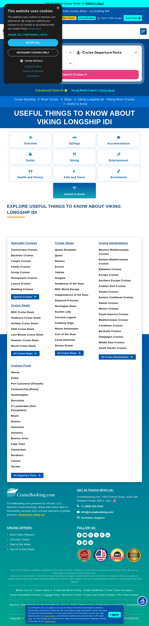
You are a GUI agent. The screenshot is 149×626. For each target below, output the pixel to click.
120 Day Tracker (20, 539)
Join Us (65, 604)
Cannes (16, 460)
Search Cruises (75, 74)
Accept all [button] (33, 42)
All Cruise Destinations (117, 356)
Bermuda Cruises (110, 331)
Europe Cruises (109, 274)
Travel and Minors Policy (68, 590)
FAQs (74, 604)
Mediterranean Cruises (113, 319)
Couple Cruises (21, 261)
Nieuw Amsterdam (66, 328)
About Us (14, 604)
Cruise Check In (43, 590)
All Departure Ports (27, 475)
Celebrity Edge (64, 323)
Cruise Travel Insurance (118, 590)
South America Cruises (113, 314)
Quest (58, 255)
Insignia (60, 277)
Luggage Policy (51, 595)
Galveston (17, 427)
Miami (15, 415)
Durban (16, 466)
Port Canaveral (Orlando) (27, 383)
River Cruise (49, 99)
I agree (114, 614)
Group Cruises (20, 272)
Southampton (19, 394)
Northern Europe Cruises (115, 280)
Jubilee (59, 272)
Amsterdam (18, 449)
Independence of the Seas (71, 294)
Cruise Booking (25, 99)
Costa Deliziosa (65, 339)
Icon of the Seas (65, 334)
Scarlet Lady (63, 311)
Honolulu (17, 432)
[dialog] (33, 44)
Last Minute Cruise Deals (27, 334)
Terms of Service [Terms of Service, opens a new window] (33, 71)
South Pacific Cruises (113, 348)
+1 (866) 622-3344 (90, 506)
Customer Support (91, 517)
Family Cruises (20, 266)
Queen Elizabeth (65, 249)
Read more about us (32, 514)
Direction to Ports (72, 595)
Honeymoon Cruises (24, 277)
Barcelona (17, 400)
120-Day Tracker (67, 18)
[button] (33, 35)
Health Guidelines (93, 590)
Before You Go (24, 590)
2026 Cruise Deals (22, 329)
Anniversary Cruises (24, 249)
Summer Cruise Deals (25, 340)
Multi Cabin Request (22, 534)
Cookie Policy (103, 604)
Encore (59, 266)
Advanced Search (51, 90)
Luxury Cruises (21, 283)
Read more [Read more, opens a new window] (35, 28)
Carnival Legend (65, 317)
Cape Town (18, 444)
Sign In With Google (111, 18)
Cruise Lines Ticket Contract (99, 595)
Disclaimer (133, 604)
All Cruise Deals (25, 353)
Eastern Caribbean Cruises (116, 297)
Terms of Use (86, 604)
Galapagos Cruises (111, 336)
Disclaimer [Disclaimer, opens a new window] (33, 76)
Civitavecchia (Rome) (25, 389)
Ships (68, 99)
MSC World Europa (67, 289)
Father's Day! (95, 3)
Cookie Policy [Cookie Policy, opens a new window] (33, 66)
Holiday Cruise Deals (24, 323)
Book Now (131, 18)
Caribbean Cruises (111, 325)
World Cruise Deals (23, 345)
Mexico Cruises (109, 308)
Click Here (107, 90)
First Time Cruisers (127, 595)
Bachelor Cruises (22, 255)
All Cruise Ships (69, 353)
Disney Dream (64, 345)
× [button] (57, 8)
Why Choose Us (30, 604)
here (30, 619)
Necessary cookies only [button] (33, 52)
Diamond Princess (66, 300)
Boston (15, 421)
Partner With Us (50, 604)
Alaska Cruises (108, 291)
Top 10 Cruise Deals (22, 549)
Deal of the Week (20, 544)
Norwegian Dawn (66, 306)
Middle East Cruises (112, 342)
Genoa (15, 372)
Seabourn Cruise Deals (26, 317)
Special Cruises (25, 296)
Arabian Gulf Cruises (112, 286)
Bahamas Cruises (110, 269)
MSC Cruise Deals (22, 312)
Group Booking (86, 18)
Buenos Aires (19, 438)
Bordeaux (17, 455)
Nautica (60, 261)
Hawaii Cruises (108, 303)
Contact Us (119, 604)
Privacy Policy (49, 616)
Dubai (15, 377)
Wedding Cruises (22, 289)
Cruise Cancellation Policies (25, 595)
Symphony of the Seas (69, 283)
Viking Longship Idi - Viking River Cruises (106, 99)
